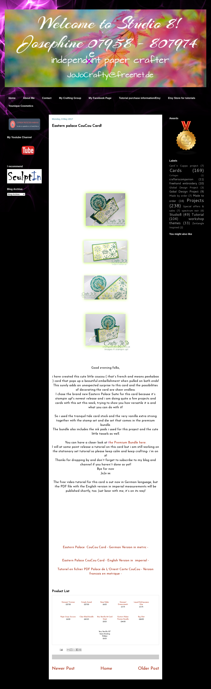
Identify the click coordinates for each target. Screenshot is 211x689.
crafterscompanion (181, 179)
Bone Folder (104, 602)
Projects (195, 200)
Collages (173, 175)
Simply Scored (86, 602)
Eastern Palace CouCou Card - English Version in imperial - (105, 560)
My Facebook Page (100, 98)
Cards (175, 170)
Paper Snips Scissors (68, 617)
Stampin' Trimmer (68, 602)
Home (12, 98)
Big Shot (141, 617)
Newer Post (63, 668)
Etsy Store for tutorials (181, 98)
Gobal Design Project (184, 191)
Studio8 (175, 214)
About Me (28, 98)
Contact (46, 98)
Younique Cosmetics (21, 106)
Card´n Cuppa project (183, 165)
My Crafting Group (70, 98)
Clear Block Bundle (87, 617)
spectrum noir (190, 210)
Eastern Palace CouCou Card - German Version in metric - (105, 547)
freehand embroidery (183, 183)
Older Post (148, 668)
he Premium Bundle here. (128, 442)
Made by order (178, 195)
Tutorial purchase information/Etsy (139, 98)
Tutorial (198, 214)
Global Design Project (183, 187)
